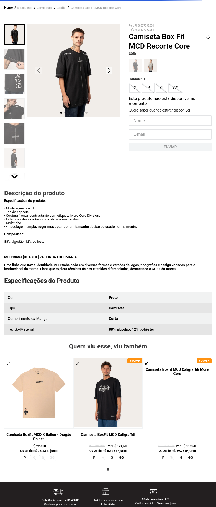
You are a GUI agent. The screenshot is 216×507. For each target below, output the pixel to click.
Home (8, 7)
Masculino (24, 8)
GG (121, 457)
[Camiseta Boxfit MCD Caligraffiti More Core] (177, 410)
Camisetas (44, 8)
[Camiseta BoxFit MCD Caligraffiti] (107, 410)
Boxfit (60, 8)
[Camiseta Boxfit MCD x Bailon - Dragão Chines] (38, 410)
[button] (135, 88)
